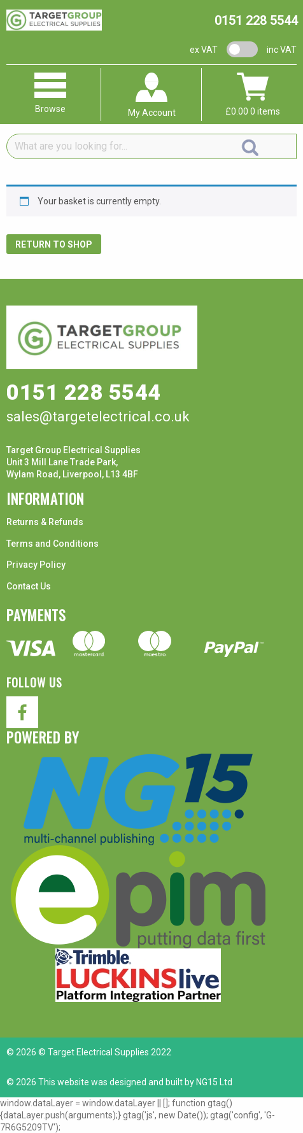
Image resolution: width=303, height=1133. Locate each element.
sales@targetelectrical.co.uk (98, 417)
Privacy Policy (36, 564)
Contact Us (28, 586)
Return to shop (53, 244)
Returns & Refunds (44, 522)
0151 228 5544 (256, 20)
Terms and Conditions (52, 543)
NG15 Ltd (214, 1082)
